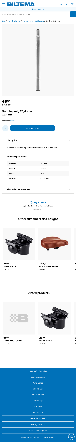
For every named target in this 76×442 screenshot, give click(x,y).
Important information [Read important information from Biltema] (38, 371)
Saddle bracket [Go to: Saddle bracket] (9, 266)
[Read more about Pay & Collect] (38, 202)
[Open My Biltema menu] (61, 4)
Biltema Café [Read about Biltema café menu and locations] (38, 388)
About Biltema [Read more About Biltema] (38, 394)
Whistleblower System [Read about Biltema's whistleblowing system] (38, 430)
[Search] (73, 14)
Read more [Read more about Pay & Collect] (38, 209)
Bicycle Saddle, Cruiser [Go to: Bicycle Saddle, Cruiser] (48, 266)
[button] (38, 9)
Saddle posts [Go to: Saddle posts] (39, 21)
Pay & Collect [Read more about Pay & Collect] (38, 383)
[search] (38, 14)
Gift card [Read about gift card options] (38, 406)
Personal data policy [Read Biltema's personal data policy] (38, 418)
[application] (71, 436)
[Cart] (72, 4)
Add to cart (32, 128)
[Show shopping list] (67, 4)
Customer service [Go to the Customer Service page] (38, 377)
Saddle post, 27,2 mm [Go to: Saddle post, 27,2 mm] (12, 340)
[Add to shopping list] (5, 128)
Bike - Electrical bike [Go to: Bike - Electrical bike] (14, 21)
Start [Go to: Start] (3, 21)
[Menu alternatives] (3, 4)
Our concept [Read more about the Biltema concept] (38, 400)
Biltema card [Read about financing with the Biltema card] (38, 412)
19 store (13, 120)
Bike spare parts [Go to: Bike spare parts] (28, 21)
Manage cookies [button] (38, 424)
